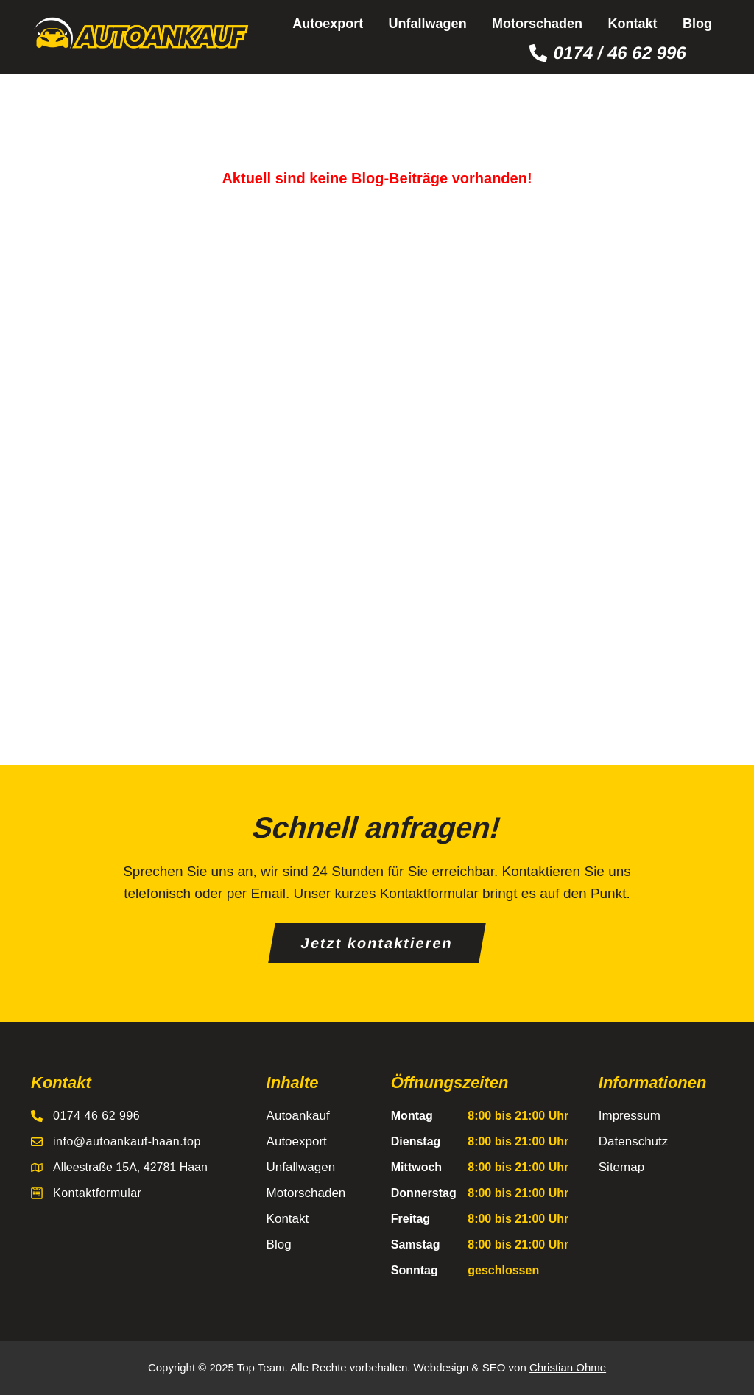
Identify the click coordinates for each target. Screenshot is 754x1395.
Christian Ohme (567, 1367)
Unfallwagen (428, 23)
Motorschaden (537, 23)
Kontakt (633, 23)
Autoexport (327, 23)
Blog (697, 23)
